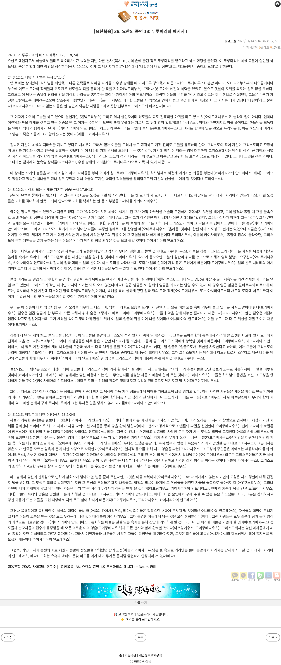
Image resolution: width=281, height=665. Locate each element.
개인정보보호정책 (150, 655)
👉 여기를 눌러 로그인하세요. (140, 619)
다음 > (273, 637)
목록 (140, 637)
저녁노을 (230, 41)
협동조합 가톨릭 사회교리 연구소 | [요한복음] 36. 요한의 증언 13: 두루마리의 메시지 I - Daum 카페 (82, 566)
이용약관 (130, 655)
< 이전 (8, 637)
